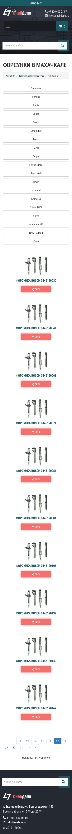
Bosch (36, 122)
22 (20, 740)
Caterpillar (36, 130)
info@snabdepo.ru (57, 15)
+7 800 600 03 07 (56, 11)
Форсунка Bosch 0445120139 (36, 613)
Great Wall (36, 173)
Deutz (36, 105)
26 (50, 740)
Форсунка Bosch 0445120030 (36, 280)
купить (36, 289)
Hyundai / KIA (36, 224)
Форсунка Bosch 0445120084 (36, 518)
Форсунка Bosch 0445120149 (36, 661)
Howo (36, 181)
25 (42, 740)
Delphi (36, 156)
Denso (36, 113)
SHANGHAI (36, 207)
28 (65, 740)
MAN (36, 147)
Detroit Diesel (36, 164)
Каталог (10, 75)
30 (14, 747)
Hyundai (36, 190)
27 (57, 740)
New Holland (36, 232)
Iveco (36, 139)
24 (35, 740)
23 (27, 740)
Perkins (36, 96)
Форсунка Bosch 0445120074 (36, 423)
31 (21, 747)
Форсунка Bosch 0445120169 (36, 708)
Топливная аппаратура (31, 75)
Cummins (36, 88)
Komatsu (36, 198)
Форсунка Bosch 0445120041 (36, 328)
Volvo (36, 215)
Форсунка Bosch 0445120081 (36, 471)
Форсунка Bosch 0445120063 (36, 375)
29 (6, 747)
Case (36, 241)
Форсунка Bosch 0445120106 (36, 566)
